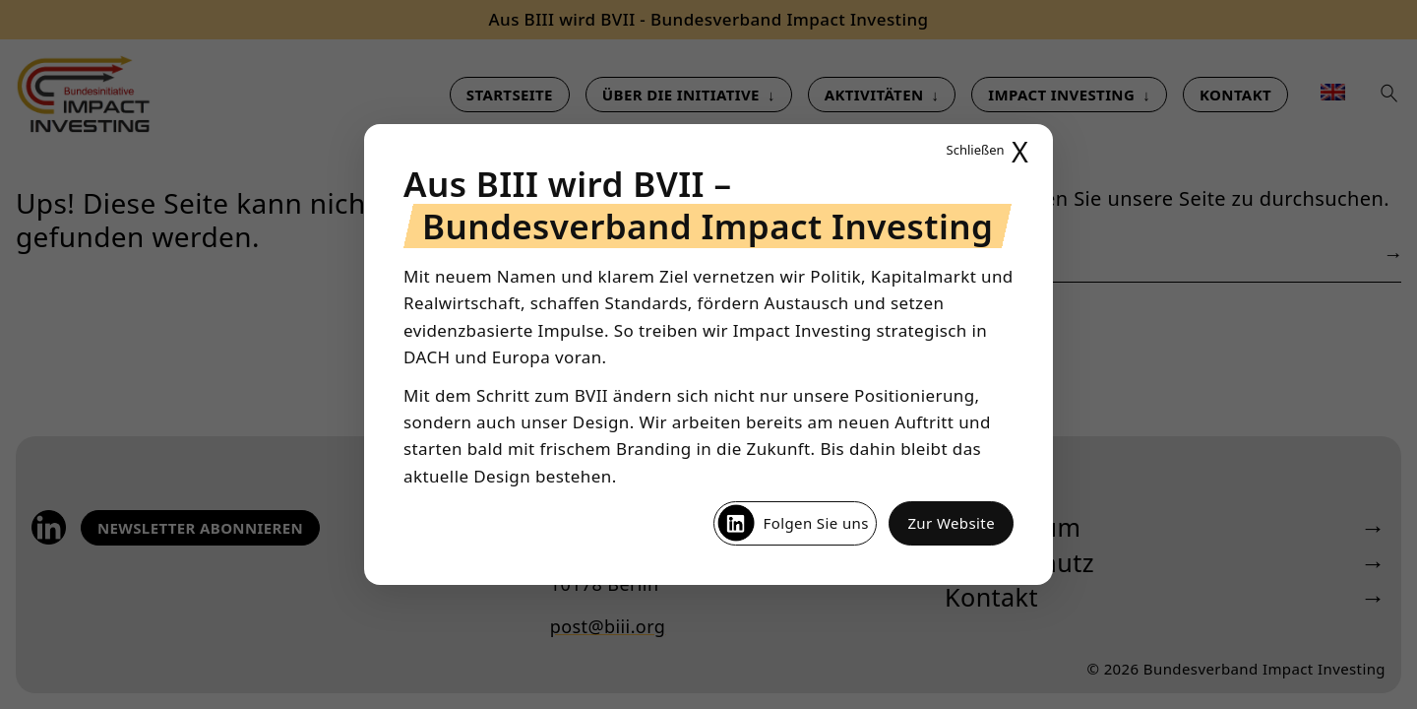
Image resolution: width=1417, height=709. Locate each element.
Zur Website (951, 523)
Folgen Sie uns (792, 523)
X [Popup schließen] (987, 151)
